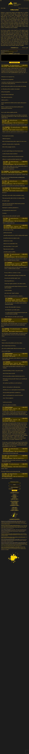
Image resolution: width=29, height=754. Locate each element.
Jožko (2, 540)
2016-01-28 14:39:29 (9, 364)
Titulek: (2, 52)
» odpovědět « (25, 66)
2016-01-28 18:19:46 (8, 421)
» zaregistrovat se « (14, 494)
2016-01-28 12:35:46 (7, 321)
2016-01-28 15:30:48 (15, 255)
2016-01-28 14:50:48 (13, 456)
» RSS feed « (14, 508)
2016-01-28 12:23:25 (13, 121)
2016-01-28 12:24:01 (13, 182)
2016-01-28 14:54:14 (13, 475)
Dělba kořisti (14, 10)
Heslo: (14, 485)
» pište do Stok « (14, 500)
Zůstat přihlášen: (14, 488)
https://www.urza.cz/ (8, 124)
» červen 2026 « (14, 503)
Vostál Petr (6, 66)
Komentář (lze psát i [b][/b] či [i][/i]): (10, 53)
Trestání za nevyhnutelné (6, 530)
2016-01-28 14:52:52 (14, 219)
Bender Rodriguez (8, 320)
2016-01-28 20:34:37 (11, 300)
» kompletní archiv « (14, 506)
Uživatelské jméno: (4, 50)
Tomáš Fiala (7, 419)
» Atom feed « (14, 510)
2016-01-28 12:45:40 (16, 189)
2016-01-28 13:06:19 (8, 409)
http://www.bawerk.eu (8, 467)
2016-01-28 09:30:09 (15, 172)
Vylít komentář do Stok (14, 63)
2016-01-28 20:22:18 (10, 265)
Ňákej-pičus (3, 522)
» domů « (14, 496)
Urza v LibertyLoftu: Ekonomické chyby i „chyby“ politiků (13, 522)
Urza (4, 8)
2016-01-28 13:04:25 (8, 356)
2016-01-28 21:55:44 (14, 449)
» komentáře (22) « (14, 47)
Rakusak (2, 538)
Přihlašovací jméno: (14, 483)
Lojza (2, 530)
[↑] (8, 122)
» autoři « (14, 498)
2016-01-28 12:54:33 (16, 128)
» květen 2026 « (14, 505)
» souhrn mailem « (14, 511)
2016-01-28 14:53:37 (14, 162)
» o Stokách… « (14, 497)
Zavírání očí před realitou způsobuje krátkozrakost (12, 526)
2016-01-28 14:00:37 (15, 465)
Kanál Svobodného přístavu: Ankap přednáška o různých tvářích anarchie (14, 538)
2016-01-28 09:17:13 (15, 66)
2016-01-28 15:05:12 (9, 227)
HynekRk (6, 465)
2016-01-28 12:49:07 (16, 330)
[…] (8, 533)
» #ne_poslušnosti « (14, 502)
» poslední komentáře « (14, 520)
